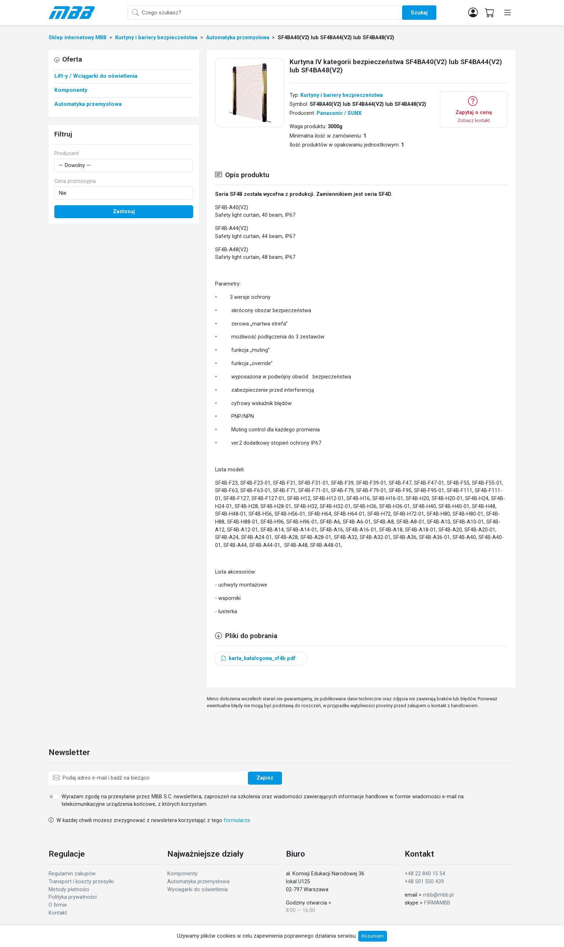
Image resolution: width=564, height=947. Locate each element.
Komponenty (182, 874)
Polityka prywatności (73, 897)
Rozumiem (372, 936)
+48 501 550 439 (424, 882)
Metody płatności (69, 890)
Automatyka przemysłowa (198, 882)
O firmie (58, 905)
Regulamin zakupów (72, 874)
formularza (237, 820)
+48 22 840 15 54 (425, 874)
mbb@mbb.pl (438, 895)
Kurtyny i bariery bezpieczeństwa (341, 95)
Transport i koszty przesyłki (81, 882)
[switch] (54, 796)
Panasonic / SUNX (339, 113)
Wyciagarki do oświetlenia (197, 890)
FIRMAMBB (437, 903)
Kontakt (58, 913)
